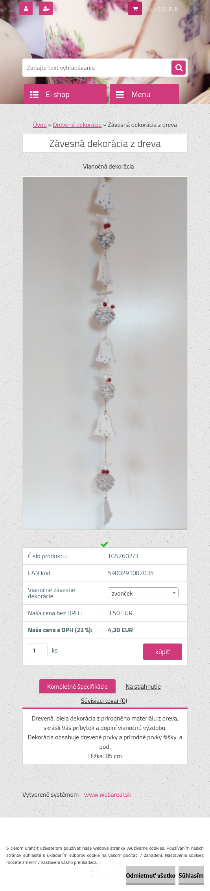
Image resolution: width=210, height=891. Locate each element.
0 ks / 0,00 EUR (161, 9)
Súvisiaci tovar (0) (104, 700)
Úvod (40, 124)
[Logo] (76, 38)
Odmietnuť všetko (150, 875)
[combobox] (143, 592)
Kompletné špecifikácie (77, 686)
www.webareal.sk (107, 794)
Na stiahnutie (143, 686)
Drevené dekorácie (77, 124)
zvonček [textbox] (122, 593)
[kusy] (38, 650)
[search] (178, 67)
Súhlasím (191, 875)
